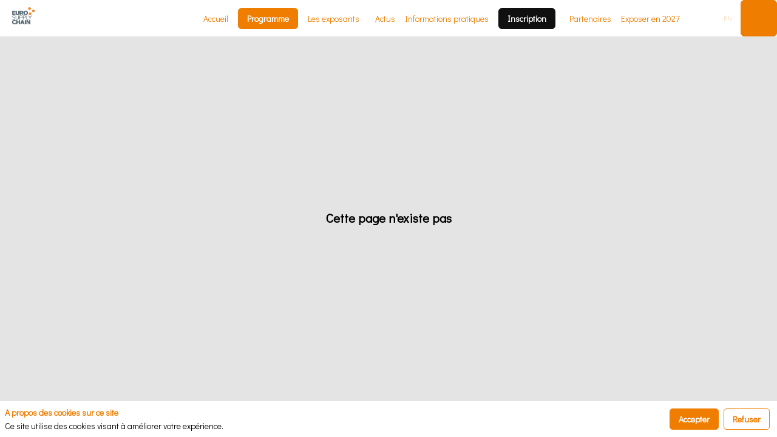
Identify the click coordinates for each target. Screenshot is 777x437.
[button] (268, 18)
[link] (215, 18)
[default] (650, 18)
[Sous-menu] (364, 20)
